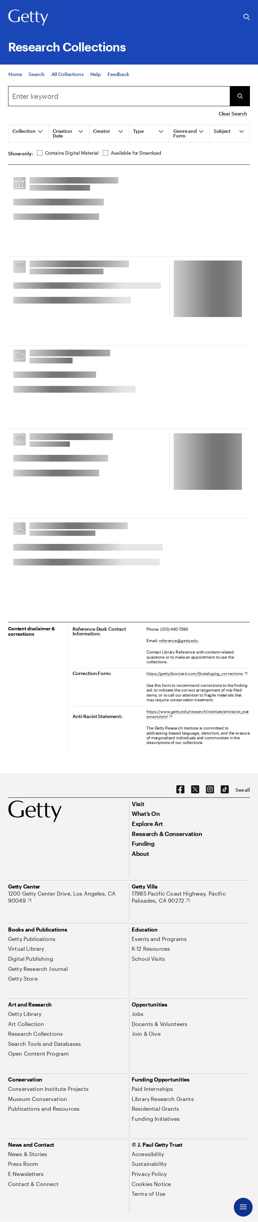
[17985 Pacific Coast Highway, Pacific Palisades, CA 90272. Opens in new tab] (191, 897)
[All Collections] (67, 74)
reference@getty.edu (178, 640)
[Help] (95, 74)
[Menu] (243, 1207)
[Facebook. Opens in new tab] (180, 789)
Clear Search (233, 113)
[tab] (28, 133)
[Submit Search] (240, 96)
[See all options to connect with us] (242, 790)
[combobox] (119, 96)
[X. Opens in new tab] (195, 789)
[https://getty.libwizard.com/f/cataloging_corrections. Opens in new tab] (196, 673)
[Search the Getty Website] (247, 17)
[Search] (36, 74)
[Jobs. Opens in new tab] (138, 1014)
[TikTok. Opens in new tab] (225, 789)
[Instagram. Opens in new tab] (210, 789)
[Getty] (28, 17)
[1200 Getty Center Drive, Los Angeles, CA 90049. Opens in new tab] (67, 897)
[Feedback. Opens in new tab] (118, 74)
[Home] (15, 74)
